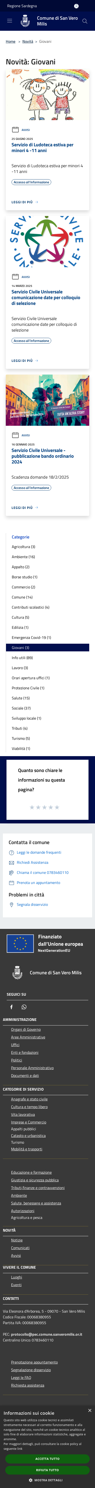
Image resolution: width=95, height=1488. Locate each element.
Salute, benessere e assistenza (36, 1203)
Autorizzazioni (22, 1211)
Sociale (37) (21, 708)
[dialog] (47, 1447)
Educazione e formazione (31, 1172)
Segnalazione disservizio (31, 1370)
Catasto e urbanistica (28, 1135)
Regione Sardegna (22, 6)
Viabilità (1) (21, 748)
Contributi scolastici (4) (30, 607)
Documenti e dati (25, 1075)
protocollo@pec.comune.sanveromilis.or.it (46, 1334)
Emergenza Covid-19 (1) (31, 637)
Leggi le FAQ (21, 1377)
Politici (16, 1060)
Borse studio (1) (24, 577)
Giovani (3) (20, 647)
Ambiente (19, 1195)
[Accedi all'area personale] (76, 6)
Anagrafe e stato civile (29, 1099)
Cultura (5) (20, 617)
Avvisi (21, 130)
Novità (27, 41)
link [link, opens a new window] (19, 1449)
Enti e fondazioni (24, 1052)
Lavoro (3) (20, 668)
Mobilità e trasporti (26, 1149)
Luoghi (16, 1277)
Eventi (16, 1285)
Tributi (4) (19, 728)
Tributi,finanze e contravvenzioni (38, 1188)
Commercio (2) (23, 587)
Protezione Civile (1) (28, 688)
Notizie (17, 1240)
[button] (47, 1480)
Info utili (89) (22, 658)
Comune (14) (22, 597)
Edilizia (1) (20, 627)
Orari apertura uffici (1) (31, 678)
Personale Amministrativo (32, 1068)
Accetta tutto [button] (47, 1459)
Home (10, 41)
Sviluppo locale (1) (26, 718)
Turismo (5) (21, 738)
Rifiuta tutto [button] (47, 1470)
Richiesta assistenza (27, 1385)
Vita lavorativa (23, 1114)
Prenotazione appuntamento (34, 1362)
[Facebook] (11, 1007)
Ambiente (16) (23, 557)
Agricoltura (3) (23, 547)
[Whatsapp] (24, 1007)
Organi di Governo (26, 1029)
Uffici (15, 1045)
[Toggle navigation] (10, 21)
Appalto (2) (20, 567)
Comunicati (20, 1248)
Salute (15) (21, 698)
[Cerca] (85, 21)
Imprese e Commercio (28, 1122)
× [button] (89, 1411)
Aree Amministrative (28, 1037)
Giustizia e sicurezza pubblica (35, 1180)
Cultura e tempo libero (29, 1107)
